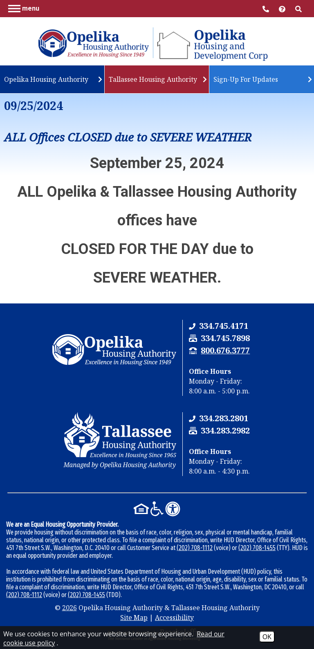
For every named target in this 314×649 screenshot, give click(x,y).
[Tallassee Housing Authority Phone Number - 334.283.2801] (223, 418)
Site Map (134, 617)
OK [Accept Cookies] (266, 636)
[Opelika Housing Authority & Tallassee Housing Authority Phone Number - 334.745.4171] (223, 325)
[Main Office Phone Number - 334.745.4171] (266, 8)
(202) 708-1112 (195, 548)
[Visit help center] (283, 8)
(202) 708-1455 (257, 548)
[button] (23, 8)
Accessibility (174, 617)
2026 (69, 607)
